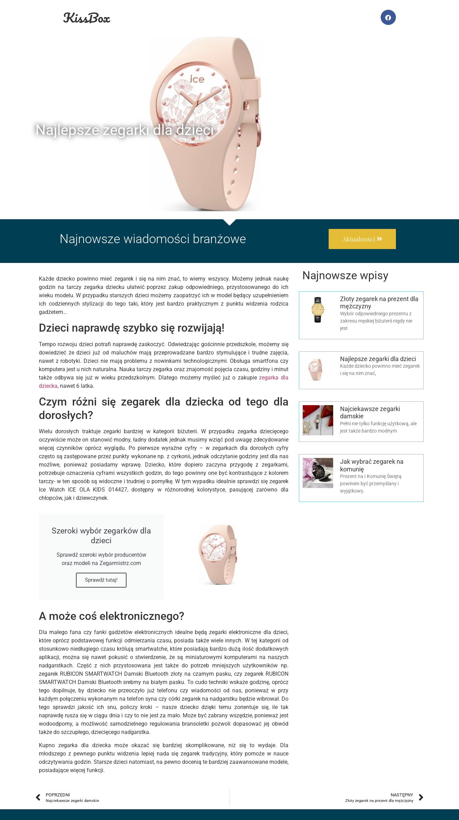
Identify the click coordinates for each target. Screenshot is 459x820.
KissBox (86, 17)
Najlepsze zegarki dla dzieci (378, 358)
